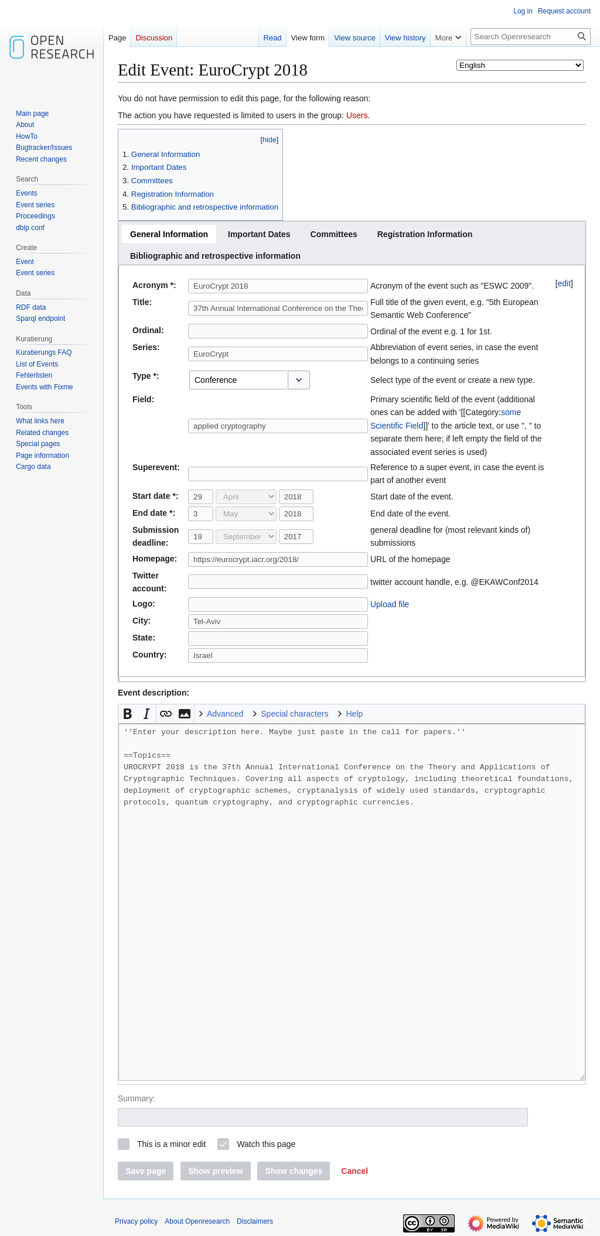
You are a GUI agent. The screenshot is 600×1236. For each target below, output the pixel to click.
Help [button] (354, 713)
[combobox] (238, 380)
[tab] (169, 234)
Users (357, 115)
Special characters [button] (294, 713)
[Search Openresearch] (531, 36)
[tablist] (351, 243)
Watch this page (266, 1144)
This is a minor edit (171, 1144)
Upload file (389, 604)
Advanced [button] (225, 713)
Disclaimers (255, 1221)
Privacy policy (136, 1221)
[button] (299, 380)
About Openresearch (197, 1221)
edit (564, 283)
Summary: (136, 1098)
